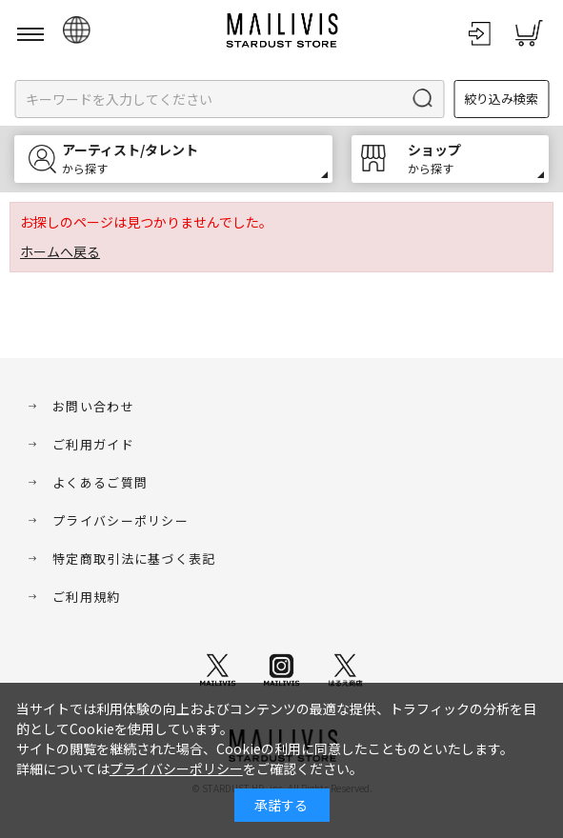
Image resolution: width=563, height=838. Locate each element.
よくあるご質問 (100, 482)
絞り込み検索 (501, 99)
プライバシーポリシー (120, 520)
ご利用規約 (86, 597)
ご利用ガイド (93, 444)
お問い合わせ (93, 406)
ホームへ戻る (60, 251)
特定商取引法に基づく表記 (134, 558)
